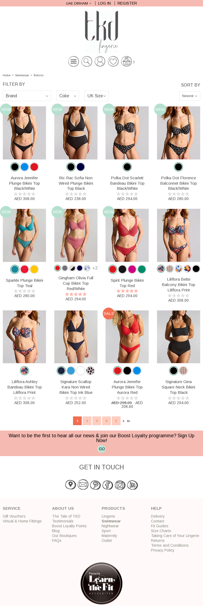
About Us (63, 508)
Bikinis (38, 75)
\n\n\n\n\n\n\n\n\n (27, 96)
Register (127, 3)
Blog (56, 531)
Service (11, 508)
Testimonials (63, 521)
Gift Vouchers (14, 516)
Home (7, 75)
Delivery (158, 516)
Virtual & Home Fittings (22, 521)
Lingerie (108, 516)
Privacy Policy (162, 550)
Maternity (109, 535)
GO (102, 449)
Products (113, 508)
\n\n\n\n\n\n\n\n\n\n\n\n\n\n (67, 96)
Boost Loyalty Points (69, 526)
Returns (158, 540)
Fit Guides (159, 526)
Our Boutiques (64, 535)
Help (156, 508)
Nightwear (110, 526)
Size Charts (161, 531)
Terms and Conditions (170, 545)
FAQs (56, 540)
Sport (106, 531)
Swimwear (22, 75)
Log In (104, 3)
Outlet (107, 540)
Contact (157, 521)
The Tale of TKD (66, 516)
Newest (187, 96)
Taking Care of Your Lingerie (175, 535)
